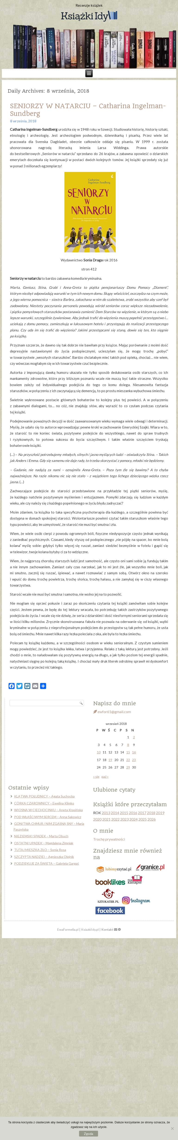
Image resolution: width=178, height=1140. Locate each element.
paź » (105, 776)
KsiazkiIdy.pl (90, 929)
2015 (124, 812)
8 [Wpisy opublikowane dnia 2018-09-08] (128, 745)
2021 (106, 819)
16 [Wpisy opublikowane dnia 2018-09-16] (134, 752)
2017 (142, 812)
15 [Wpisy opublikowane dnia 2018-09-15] (128, 752)
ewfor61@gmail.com (112, 711)
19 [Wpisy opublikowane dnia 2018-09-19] (110, 760)
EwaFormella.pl (68, 929)
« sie (96, 776)
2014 (115, 812)
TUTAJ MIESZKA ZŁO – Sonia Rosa (40, 850)
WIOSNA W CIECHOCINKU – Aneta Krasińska (48, 810)
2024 (133, 819)
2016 (133, 812)
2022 (115, 819)
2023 (124, 819)
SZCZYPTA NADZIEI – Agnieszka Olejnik (44, 857)
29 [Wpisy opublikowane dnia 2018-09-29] (128, 767)
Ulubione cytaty (114, 790)
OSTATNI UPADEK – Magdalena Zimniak (43, 843)
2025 (142, 819)
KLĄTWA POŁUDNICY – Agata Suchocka (44, 796)
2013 (106, 812)
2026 (151, 819)
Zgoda (88, 1134)
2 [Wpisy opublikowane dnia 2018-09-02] (134, 737)
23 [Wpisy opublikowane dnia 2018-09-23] (134, 760)
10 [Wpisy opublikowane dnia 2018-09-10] (99, 752)
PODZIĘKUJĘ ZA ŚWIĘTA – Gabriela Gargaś (46, 863)
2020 (97, 819)
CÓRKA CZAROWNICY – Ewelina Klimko (44, 803)
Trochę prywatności (109, 839)
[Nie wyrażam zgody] (172, 1128)
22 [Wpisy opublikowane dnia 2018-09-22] (128, 760)
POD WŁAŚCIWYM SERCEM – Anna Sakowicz (47, 817)
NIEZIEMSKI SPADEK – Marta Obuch (41, 836)
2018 (151, 812)
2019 (160, 812)
